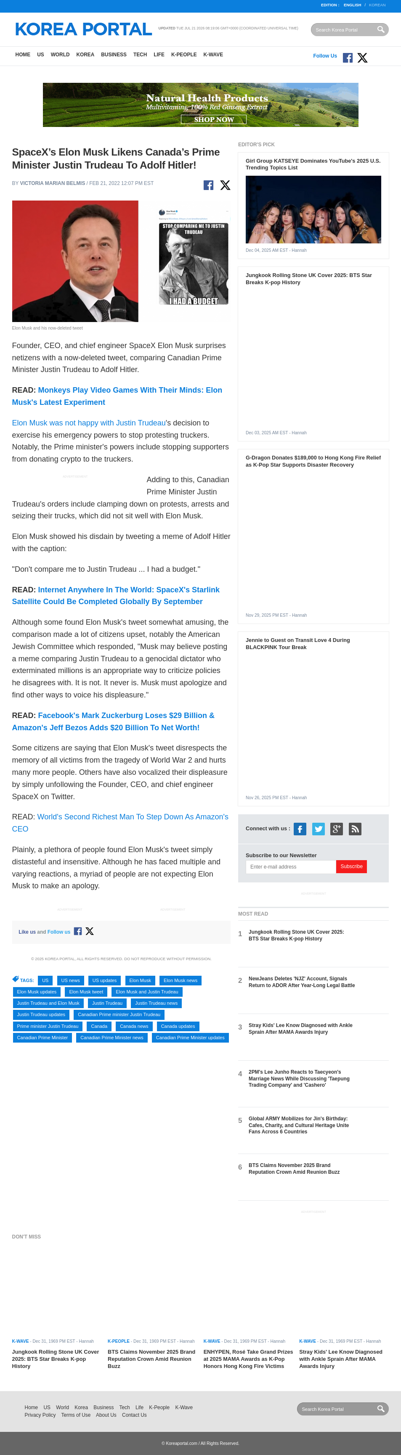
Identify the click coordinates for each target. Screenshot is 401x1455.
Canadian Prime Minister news (111, 1037)
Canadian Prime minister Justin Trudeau (119, 1014)
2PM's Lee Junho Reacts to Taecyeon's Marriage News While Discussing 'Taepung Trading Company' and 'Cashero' (299, 1078)
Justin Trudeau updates (41, 1014)
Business (114, 55)
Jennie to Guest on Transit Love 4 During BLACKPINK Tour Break (298, 643)
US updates (105, 980)
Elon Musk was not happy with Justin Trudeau (89, 423)
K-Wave (213, 55)
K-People (184, 55)
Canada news (134, 1026)
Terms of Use (75, 1415)
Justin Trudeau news (156, 1003)
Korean (377, 5)
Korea (85, 55)
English (352, 5)
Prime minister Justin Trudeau (48, 1026)
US (40, 55)
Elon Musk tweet (86, 991)
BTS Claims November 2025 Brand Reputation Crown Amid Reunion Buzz (294, 1168)
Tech (140, 55)
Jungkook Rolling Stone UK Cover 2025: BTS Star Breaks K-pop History (296, 935)
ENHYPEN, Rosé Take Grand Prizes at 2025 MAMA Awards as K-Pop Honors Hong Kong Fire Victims (248, 1359)
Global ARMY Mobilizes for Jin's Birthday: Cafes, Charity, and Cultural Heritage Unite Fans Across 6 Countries (299, 1125)
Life (159, 55)
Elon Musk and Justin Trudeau (147, 991)
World (60, 55)
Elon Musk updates (37, 991)
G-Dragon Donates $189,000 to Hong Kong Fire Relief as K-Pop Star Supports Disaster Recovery (313, 461)
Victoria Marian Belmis (52, 183)
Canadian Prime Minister (42, 1037)
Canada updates (178, 1026)
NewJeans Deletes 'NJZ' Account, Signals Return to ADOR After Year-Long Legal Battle (302, 982)
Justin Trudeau (107, 1003)
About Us (106, 1415)
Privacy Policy (40, 1415)
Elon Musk (140, 980)
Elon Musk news (180, 980)
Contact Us (134, 1415)
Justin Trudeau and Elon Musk (48, 1003)
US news (70, 980)
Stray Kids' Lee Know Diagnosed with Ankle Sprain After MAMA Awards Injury (301, 1028)
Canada (99, 1026)
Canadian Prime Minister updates (190, 1037)
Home (23, 55)
